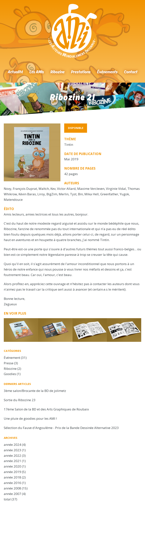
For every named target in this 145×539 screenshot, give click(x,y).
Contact (130, 71)
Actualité (15, 71)
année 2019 (12, 472)
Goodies (10, 374)
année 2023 (12, 450)
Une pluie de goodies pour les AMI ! (30, 418)
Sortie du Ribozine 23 (19, 400)
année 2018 (12, 477)
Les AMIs (36, 71)
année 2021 (12, 461)
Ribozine (57, 71)
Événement (12, 357)
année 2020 (12, 466)
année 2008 (12, 488)
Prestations (81, 71)
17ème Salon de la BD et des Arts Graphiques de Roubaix (46, 409)
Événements (107, 71)
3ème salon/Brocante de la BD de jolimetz (35, 391)
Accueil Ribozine (72, 31)
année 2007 (12, 494)
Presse (8, 363)
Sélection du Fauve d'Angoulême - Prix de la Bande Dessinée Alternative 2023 (61, 428)
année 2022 (12, 455)
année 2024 (12, 444)
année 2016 (12, 483)
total (8, 499)
